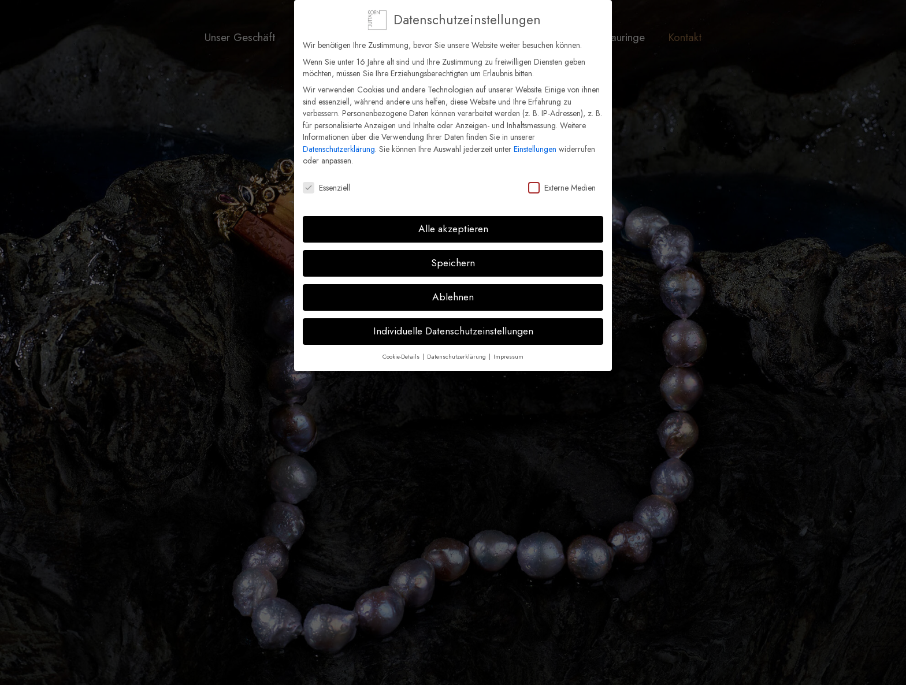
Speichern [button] (453, 257)
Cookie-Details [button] (402, 351)
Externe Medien (562, 183)
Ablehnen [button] (453, 291)
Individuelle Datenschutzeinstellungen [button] (453, 325)
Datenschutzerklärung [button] (457, 351)
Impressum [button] (508, 351)
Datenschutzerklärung (339, 144)
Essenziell (326, 183)
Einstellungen (535, 144)
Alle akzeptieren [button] (453, 223)
